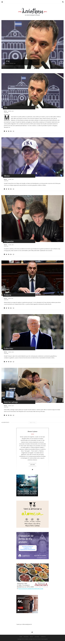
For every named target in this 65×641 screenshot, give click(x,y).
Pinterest (8, 131)
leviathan (6, 112)
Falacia (7, 295)
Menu (2, 2)
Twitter (6, 131)
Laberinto (8, 348)
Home (20, 636)
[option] (32, 44)
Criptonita (9, 241)
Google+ (11, 131)
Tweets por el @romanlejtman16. (24, 624)
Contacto (43, 636)
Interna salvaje (11, 402)
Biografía (26, 636)
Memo (7, 176)
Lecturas (37, 636)
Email (13, 131)
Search (63, 2)
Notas (5, 111)
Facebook (4, 131)
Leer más (32, 464)
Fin (5, 107)
